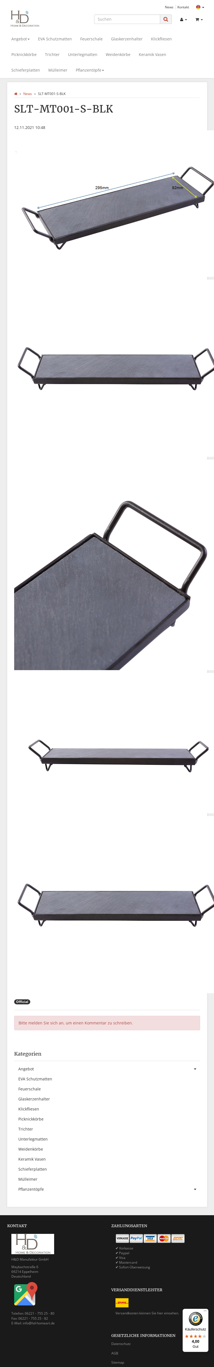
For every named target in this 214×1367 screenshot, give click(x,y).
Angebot (20, 39)
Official (22, 1001)
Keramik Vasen (152, 54)
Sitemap (117, 1362)
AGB (114, 1353)
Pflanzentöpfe (90, 70)
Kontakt (183, 7)
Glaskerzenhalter (127, 39)
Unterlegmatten (82, 54)
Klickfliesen (161, 39)
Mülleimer (57, 70)
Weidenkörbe (118, 54)
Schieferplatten (25, 70)
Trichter (52, 54)
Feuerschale (91, 39)
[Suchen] (127, 19)
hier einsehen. (168, 1313)
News (169, 7)
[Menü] (205, 1312)
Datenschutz (121, 1343)
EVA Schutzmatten (55, 39)
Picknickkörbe (24, 54)
